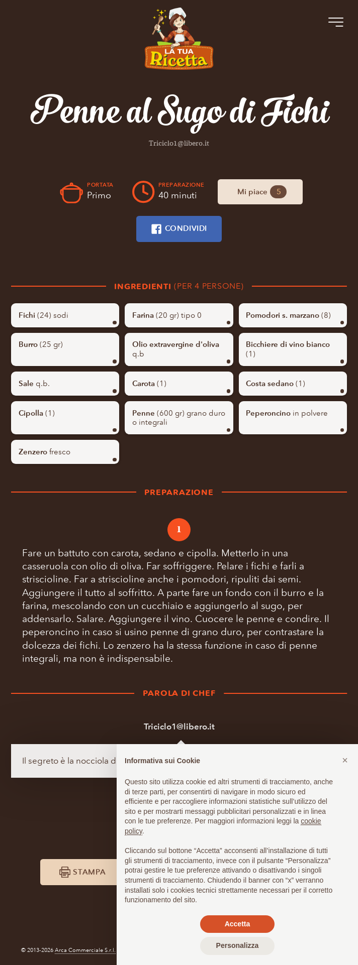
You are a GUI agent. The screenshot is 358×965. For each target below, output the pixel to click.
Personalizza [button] (237, 945)
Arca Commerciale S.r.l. (85, 950)
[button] (345, 760)
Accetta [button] (237, 924)
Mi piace (262, 191)
